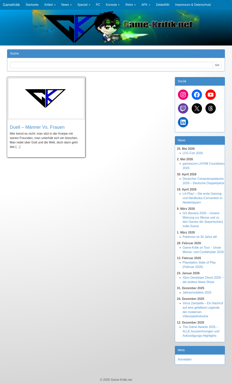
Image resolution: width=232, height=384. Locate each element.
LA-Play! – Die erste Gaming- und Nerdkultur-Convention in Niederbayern (202, 198)
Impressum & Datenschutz (193, 4)
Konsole (113, 4)
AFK (145, 4)
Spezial (83, 4)
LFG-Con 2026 (193, 153)
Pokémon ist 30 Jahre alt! (200, 236)
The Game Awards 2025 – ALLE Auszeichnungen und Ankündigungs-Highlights (201, 331)
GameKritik (11, 5)
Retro (130, 4)
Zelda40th (163, 4)
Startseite (32, 4)
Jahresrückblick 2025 (197, 292)
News (66, 4)
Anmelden (185, 359)
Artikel (50, 4)
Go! (217, 65)
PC (98, 4)
